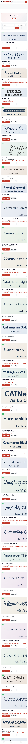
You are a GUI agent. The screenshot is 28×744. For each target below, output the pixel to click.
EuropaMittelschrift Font (8, 430)
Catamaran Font (6, 79)
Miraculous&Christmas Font (9, 615)
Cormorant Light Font (7, 710)
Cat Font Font (5, 685)
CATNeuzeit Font (6, 404)
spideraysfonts (10, 382)
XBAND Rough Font (6, 61)
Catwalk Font (5, 194)
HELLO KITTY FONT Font (8, 42)
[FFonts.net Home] (7, 2)
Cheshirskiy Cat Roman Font (9, 517)
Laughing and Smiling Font (8, 494)
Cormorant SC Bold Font (8, 360)
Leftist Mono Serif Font (7, 469)
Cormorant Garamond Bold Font (10, 244)
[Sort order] (8, 28)
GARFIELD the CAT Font (8, 379)
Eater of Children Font (7, 729)
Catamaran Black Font (7, 450)
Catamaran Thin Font (7, 563)
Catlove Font (5, 157)
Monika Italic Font (6, 135)
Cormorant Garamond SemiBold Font (11, 315)
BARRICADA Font (6, 98)
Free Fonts (3, 11)
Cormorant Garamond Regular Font (10, 640)
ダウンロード (6, 47)
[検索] (19, 2)
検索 (16, 28)
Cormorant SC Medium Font (9, 589)
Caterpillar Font (6, 117)
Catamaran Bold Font (7, 335)
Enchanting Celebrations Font (9, 543)
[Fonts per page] (20, 25)
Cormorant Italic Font (7, 666)
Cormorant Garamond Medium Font (11, 218)
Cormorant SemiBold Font (8, 269)
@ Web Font (13, 47)
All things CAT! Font (7, 176)
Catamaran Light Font (7, 289)
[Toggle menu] (2, 2)
